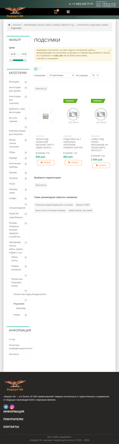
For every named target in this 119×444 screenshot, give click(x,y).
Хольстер (20, 308)
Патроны (13, 178)
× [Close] (110, 50)
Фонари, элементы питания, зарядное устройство (14, 230)
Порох (12, 183)
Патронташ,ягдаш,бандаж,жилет (30, 294)
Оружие (13, 172)
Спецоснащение (17, 208)
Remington (14, 81)
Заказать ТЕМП (82, 205)
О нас (12, 339)
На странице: (82, 75)
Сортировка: (40, 75)
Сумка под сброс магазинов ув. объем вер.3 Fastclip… (99, 145)
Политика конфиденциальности (18, 347)
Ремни (17, 315)
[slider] (11, 60)
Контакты (14, 354)
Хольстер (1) (40, 88)
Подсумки (19, 303)
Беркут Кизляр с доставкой (80, 210)
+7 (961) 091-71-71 (82, 4)
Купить (45, 162)
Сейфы (12, 198)
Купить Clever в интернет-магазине (50, 210)
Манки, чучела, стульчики (14, 143)
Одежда (13, 158)
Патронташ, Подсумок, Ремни (17, 282)
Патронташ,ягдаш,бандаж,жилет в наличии (54, 205)
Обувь (12, 152)
